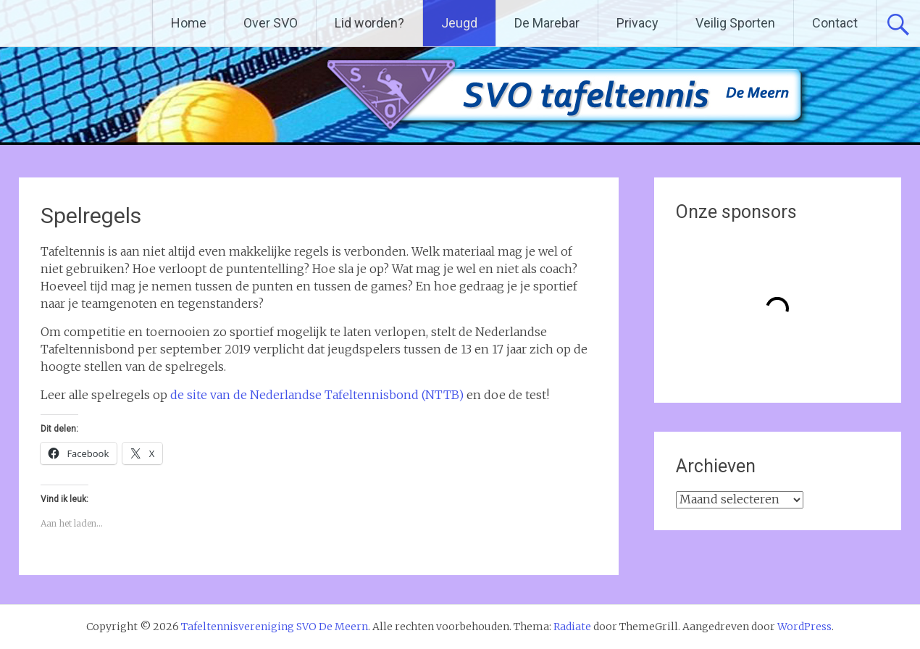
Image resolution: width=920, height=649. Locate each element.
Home (188, 22)
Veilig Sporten (735, 22)
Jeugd (459, 22)
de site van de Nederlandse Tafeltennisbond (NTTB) (317, 395)
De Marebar (547, 22)
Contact (835, 22)
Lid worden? (369, 22)
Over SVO (270, 22)
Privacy (637, 22)
